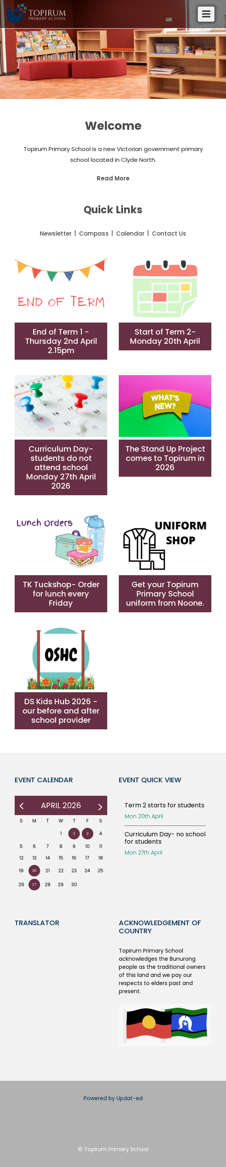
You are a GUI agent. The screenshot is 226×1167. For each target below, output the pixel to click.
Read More (113, 178)
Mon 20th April (144, 816)
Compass (94, 233)
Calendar (130, 233)
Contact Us (169, 233)
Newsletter (56, 233)
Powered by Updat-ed (113, 1098)
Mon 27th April (143, 852)
